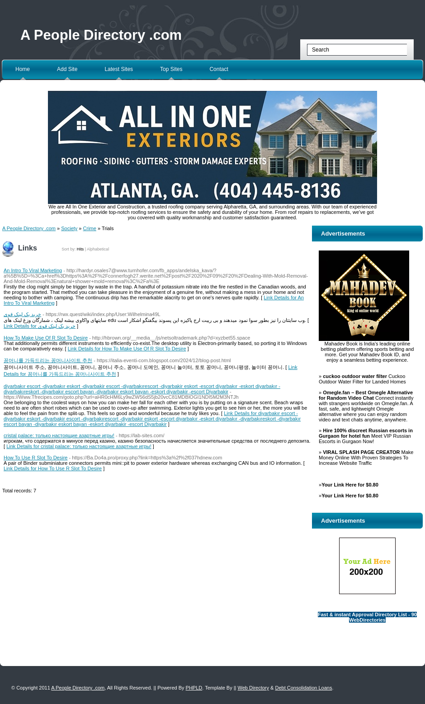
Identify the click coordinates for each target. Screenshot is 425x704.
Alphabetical (98, 249)
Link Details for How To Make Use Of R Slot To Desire (127, 348)
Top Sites (171, 69)
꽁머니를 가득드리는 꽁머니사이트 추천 (48, 360)
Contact (218, 69)
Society (69, 228)
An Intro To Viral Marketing (33, 270)
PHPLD (194, 687)
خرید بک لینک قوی (22, 314)
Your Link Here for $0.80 (349, 484)
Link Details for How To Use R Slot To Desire (53, 468)
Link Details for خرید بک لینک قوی (40, 326)
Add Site (67, 69)
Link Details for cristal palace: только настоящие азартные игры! (78, 446)
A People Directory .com (101, 35)
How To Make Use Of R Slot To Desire (46, 337)
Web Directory (253, 687)
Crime (89, 228)
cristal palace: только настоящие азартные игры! (59, 435)
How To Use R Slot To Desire (35, 457)
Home (22, 69)
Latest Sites (118, 69)
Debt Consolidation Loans (303, 687)
